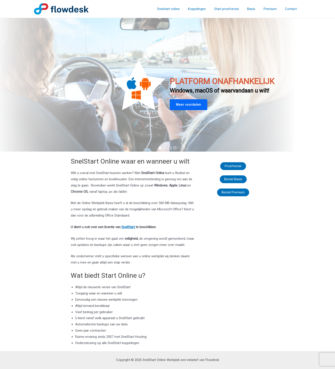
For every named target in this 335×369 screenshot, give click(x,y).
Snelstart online (177, 9)
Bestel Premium (233, 192)
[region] (167, 85)
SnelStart (128, 227)
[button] (188, 104)
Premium (272, 9)
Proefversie (233, 166)
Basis (255, 9)
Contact (292, 9)
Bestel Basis (233, 179)
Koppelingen (204, 9)
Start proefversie (232, 9)
